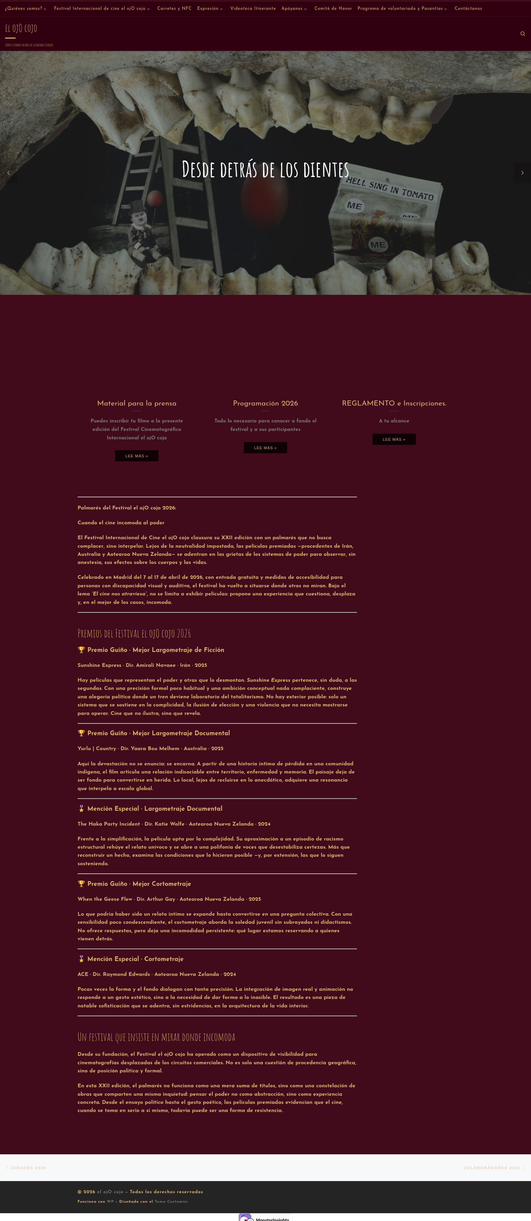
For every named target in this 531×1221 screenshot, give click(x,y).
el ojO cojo (110, 1192)
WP (110, 1202)
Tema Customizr (171, 1202)
